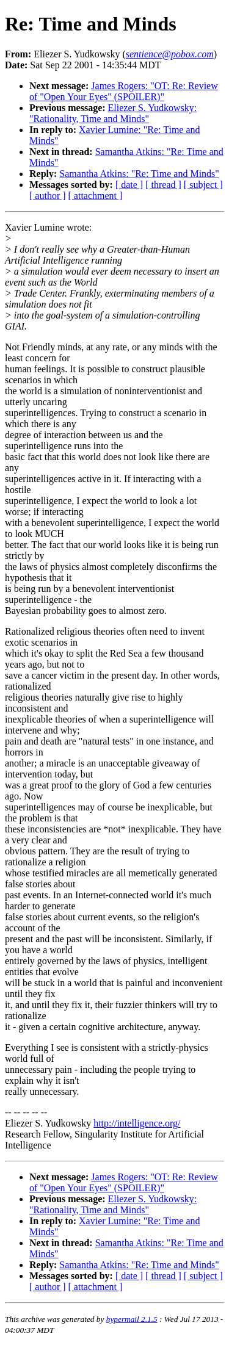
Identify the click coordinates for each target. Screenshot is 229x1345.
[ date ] (129, 184)
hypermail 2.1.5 (132, 1319)
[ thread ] (163, 184)
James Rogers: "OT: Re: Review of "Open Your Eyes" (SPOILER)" (123, 91)
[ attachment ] (95, 195)
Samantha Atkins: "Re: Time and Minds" (139, 173)
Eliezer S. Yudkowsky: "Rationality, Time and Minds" (113, 113)
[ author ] (47, 195)
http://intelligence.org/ (136, 1123)
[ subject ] (203, 184)
